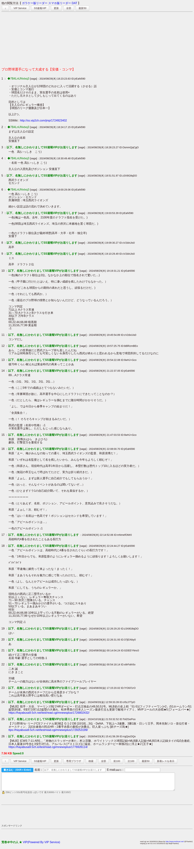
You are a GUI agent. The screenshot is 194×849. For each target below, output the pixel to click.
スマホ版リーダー (59, 3)
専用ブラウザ (73, 761)
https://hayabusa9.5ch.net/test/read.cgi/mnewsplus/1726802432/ (48, 712)
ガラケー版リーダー (34, 3)
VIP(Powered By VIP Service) (41, 845)
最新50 (82, 8)
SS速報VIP (40, 8)
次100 (131, 761)
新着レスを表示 (165, 761)
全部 (68, 8)
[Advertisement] (97, 38)
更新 (56, 8)
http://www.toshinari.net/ (175, 845)
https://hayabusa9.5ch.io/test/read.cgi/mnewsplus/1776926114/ (48, 746)
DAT (74, 3)
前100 (116, 761)
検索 (91, 761)
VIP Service (19, 8)
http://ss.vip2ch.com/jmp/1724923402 (43, 120)
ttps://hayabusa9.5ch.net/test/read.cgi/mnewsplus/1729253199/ (48, 729)
